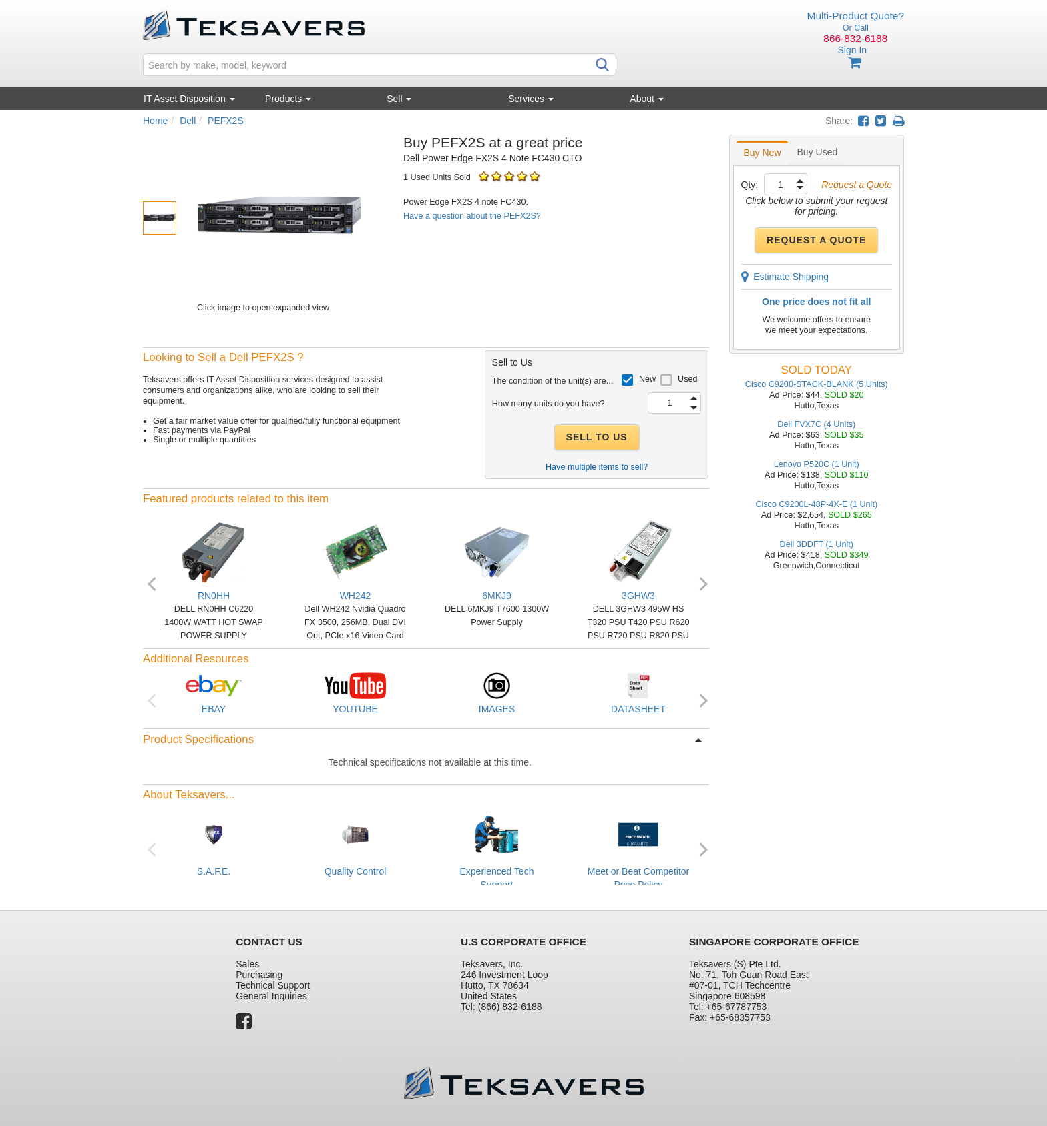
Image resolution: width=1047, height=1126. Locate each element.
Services (531, 98)
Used (687, 379)
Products (288, 98)
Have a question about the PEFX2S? (472, 216)
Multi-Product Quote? (855, 15)
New (647, 379)
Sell (399, 98)
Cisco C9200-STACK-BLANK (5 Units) (816, 384)
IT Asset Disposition (189, 98)
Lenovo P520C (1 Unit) (816, 464)
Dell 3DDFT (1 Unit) (816, 544)
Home (155, 120)
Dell (188, 120)
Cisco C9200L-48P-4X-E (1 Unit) (816, 504)
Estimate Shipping (785, 276)
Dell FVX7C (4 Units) (816, 424)
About (646, 98)
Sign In (852, 50)
